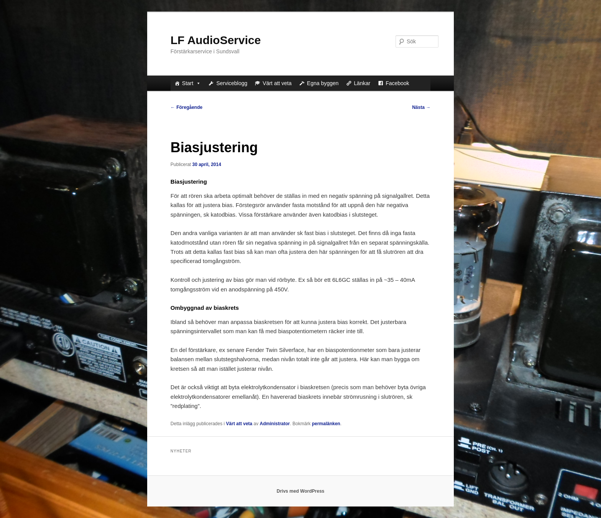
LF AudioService (216, 40)
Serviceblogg (231, 83)
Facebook (397, 83)
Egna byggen (323, 83)
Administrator (275, 423)
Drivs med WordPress (301, 491)
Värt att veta (277, 83)
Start (191, 83)
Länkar (362, 83)
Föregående (186, 107)
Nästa (421, 107)
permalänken (326, 423)
